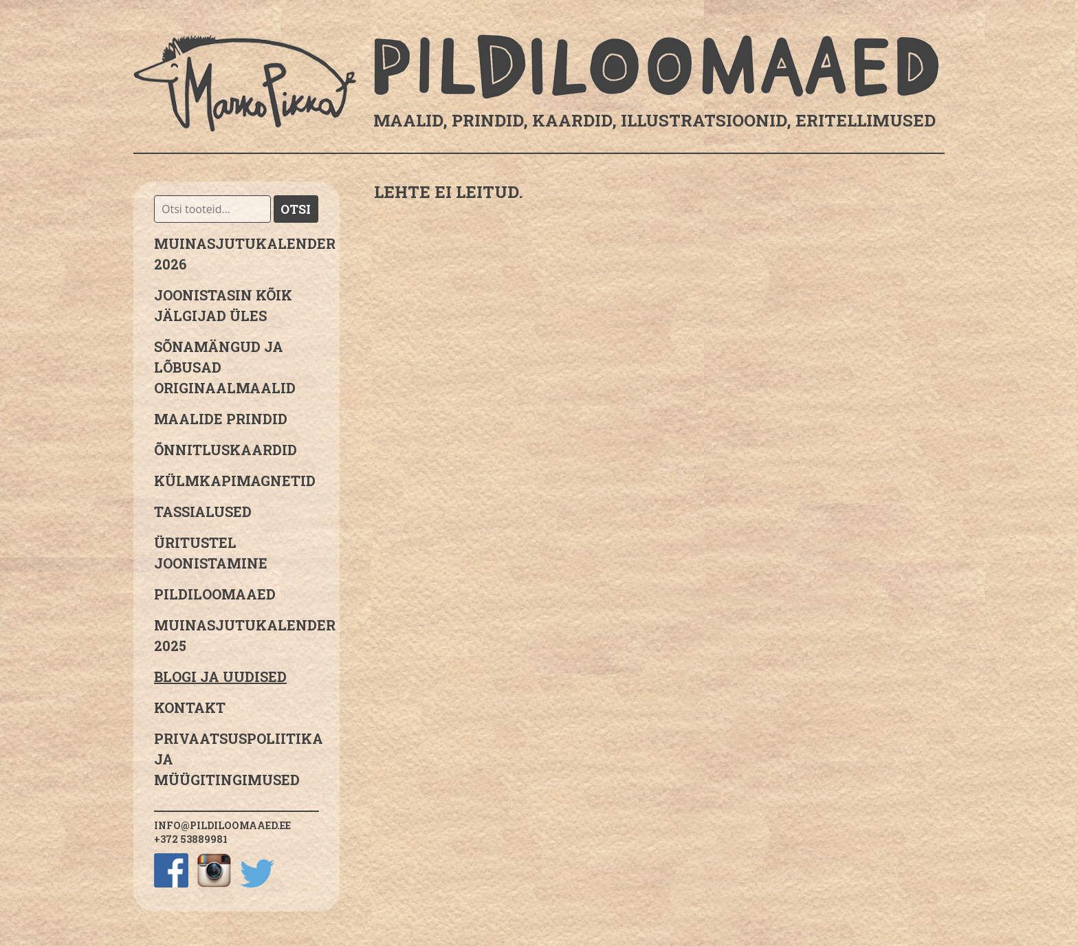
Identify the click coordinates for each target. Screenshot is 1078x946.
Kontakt (190, 707)
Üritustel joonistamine (210, 553)
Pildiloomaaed (215, 594)
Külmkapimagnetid (235, 481)
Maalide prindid (220, 419)
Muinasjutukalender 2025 (236, 635)
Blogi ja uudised (220, 676)
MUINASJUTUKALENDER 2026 (236, 253)
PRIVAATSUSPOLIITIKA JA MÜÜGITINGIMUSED (236, 759)
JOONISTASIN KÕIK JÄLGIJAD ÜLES (223, 305)
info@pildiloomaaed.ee (222, 825)
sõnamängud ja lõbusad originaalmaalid (225, 367)
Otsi (295, 209)
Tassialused (203, 511)
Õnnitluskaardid (225, 450)
